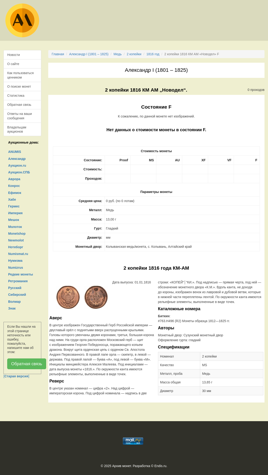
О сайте (13, 64)
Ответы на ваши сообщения (19, 116)
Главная (58, 54)
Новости (13, 55)
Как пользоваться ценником (20, 75)
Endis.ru (160, 466)
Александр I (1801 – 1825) (89, 54)
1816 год (152, 54)
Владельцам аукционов (16, 129)
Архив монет (121, 466)
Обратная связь (19, 105)
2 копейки (134, 54)
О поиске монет (19, 86)
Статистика (15, 95)
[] (16, 376)
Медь (117, 54)
